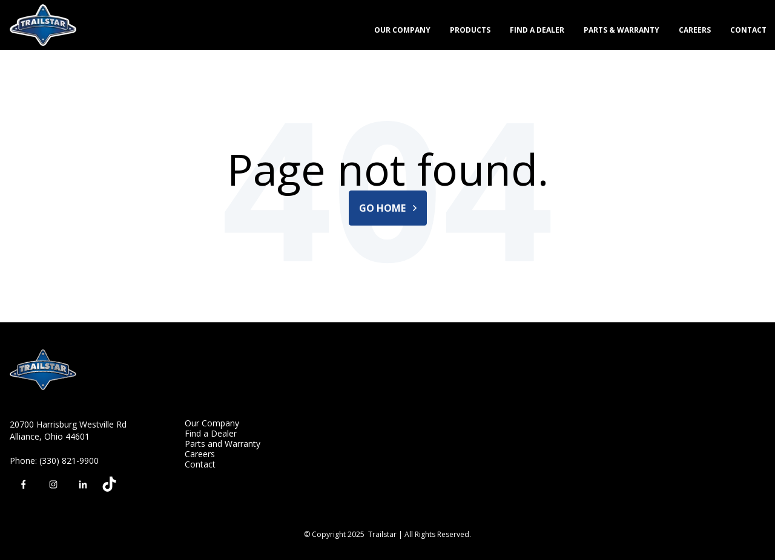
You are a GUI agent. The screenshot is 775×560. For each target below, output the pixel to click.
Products (470, 30)
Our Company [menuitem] (212, 423)
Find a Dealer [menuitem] (211, 433)
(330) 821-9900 (69, 460)
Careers (695, 30)
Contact (748, 30)
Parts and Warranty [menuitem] (222, 443)
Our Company (402, 30)
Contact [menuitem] (200, 464)
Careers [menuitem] (200, 454)
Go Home (388, 208)
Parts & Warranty (621, 30)
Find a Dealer (537, 30)
